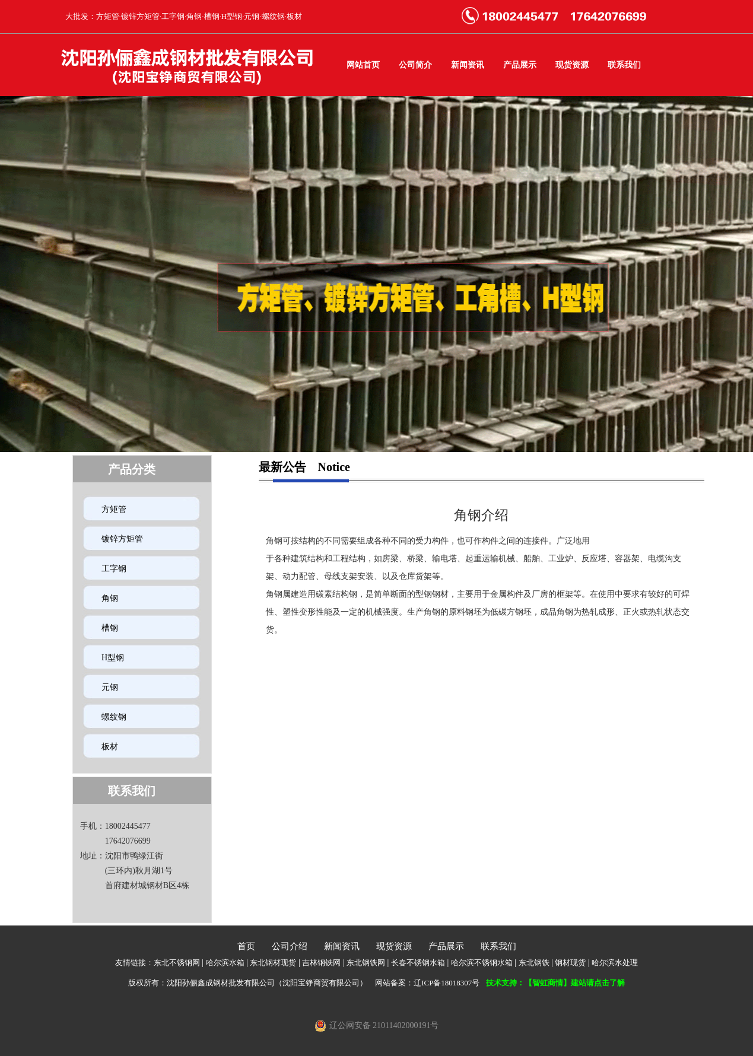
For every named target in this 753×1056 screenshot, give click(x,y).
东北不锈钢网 (177, 962)
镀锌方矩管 (122, 539)
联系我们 (624, 65)
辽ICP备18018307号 (446, 982)
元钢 (109, 687)
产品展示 (519, 65)
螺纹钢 (113, 717)
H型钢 (112, 657)
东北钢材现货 (273, 962)
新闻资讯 (467, 65)
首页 (246, 946)
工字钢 (113, 568)
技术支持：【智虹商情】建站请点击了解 (555, 982)
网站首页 (363, 65)
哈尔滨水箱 (225, 962)
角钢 (109, 598)
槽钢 (109, 628)
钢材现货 (570, 962)
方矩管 (113, 509)
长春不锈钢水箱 (418, 962)
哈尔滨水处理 (615, 962)
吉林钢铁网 (321, 962)
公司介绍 (289, 946)
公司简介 (415, 65)
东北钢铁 (534, 962)
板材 (109, 746)
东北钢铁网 (366, 962)
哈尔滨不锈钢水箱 (482, 962)
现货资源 (572, 65)
